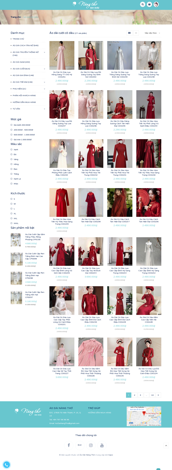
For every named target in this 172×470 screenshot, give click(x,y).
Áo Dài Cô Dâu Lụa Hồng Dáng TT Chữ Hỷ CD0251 (62, 85)
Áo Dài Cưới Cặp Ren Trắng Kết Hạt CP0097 (34, 306)
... (146, 406)
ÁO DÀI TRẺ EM (143, 13)
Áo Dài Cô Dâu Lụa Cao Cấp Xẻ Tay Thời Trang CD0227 (61, 382)
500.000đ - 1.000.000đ (23, 146)
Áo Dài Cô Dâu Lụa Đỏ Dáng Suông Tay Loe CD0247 (62, 134)
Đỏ (13, 166)
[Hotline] (8, 464)
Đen (14, 180)
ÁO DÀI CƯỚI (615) (21, 80)
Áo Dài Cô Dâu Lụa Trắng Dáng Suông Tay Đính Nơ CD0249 (120, 85)
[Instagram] (30, 5)
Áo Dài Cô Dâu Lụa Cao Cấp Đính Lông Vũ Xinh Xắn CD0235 (62, 281)
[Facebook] (16, 5)
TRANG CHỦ (9, 13)
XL (13, 225)
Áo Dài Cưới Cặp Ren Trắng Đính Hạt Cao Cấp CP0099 (34, 267)
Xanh (14, 161)
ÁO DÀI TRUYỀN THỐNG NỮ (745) (26, 65)
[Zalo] (23, 5)
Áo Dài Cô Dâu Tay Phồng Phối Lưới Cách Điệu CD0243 (62, 183)
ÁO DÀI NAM (85, 13)
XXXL (14, 235)
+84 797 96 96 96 (61, 431)
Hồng (15, 175)
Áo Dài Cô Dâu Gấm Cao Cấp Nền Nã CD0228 (149, 331)
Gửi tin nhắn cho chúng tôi (145, 467)
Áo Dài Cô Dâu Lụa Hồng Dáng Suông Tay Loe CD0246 (91, 134)
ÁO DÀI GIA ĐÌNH (122, 13)
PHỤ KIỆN (162, 13)
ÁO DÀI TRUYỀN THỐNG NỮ (60, 13)
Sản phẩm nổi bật (22, 239)
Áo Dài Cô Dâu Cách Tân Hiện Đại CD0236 (149, 231)
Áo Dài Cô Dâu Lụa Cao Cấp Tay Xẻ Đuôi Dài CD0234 (90, 281)
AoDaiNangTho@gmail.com (67, 435)
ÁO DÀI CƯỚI (102, 13)
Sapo (110, 466)
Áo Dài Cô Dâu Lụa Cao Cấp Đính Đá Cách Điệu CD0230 (91, 331)
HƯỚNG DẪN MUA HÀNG (93, 18)
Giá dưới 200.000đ (20, 136)
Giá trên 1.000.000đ (21, 151)
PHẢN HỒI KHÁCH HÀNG (64, 18)
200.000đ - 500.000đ (22, 141)
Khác (14, 195)
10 (152, 406)
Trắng (15, 185)
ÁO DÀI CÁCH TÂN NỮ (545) (25, 57)
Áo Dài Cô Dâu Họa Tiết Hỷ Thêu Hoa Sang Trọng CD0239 (61, 232)
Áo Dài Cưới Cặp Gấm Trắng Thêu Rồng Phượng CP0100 (35, 248)
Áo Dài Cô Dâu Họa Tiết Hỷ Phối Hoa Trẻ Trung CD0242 (90, 183)
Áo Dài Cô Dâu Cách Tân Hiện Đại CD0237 (120, 231)
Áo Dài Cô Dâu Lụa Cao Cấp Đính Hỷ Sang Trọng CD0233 (120, 281)
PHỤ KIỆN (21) (19, 100)
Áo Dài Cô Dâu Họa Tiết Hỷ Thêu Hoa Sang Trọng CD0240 (148, 183)
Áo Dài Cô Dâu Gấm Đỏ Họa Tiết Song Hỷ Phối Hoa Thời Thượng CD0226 (91, 383)
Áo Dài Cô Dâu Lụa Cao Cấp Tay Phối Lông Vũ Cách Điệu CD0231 (61, 332)
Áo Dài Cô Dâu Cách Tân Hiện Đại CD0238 (91, 231)
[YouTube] (37, 5)
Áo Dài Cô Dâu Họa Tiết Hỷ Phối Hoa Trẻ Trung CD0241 (119, 183)
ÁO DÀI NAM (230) (21, 73)
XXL (14, 230)
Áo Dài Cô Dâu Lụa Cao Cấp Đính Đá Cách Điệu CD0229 (120, 331)
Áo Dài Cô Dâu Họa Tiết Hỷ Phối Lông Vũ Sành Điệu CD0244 (149, 134)
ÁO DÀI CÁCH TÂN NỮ (30, 13)
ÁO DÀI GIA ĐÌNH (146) (23, 87)
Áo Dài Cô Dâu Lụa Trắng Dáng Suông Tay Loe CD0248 (148, 85)
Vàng (14, 171)
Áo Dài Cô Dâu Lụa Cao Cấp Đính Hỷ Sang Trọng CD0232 (148, 281)
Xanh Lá (16, 190)
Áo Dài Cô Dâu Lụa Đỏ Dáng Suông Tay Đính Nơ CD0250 (91, 85)
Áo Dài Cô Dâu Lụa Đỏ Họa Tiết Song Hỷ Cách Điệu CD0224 (149, 382)
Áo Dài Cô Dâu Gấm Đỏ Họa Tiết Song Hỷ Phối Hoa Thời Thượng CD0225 (120, 383)
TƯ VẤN (114, 18)
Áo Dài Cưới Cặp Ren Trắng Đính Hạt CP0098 (34, 286)
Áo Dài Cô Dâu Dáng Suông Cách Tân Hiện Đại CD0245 (119, 134)
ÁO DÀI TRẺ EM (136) (22, 93)
